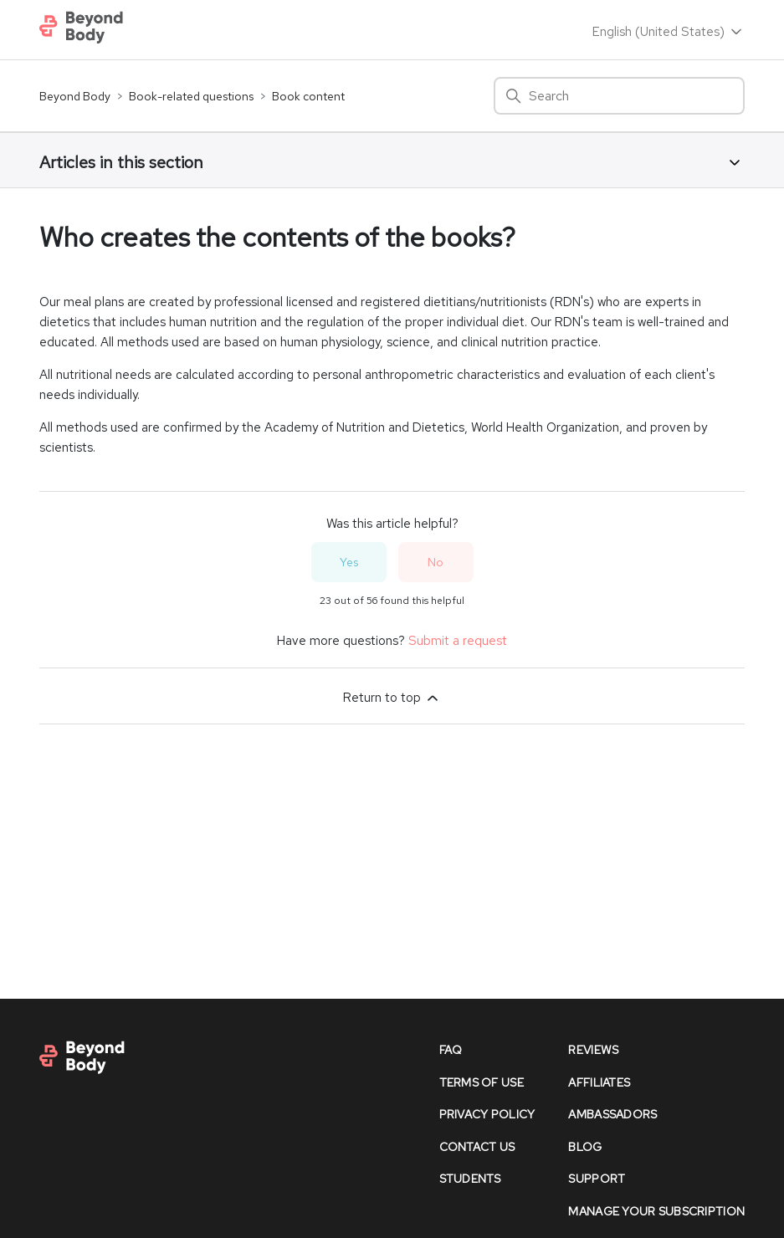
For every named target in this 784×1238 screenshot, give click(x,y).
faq (451, 1049)
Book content (308, 96)
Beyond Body (74, 96)
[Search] (619, 96)
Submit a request (457, 640)
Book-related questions (191, 96)
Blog (585, 1146)
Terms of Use (481, 1082)
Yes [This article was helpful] (349, 562)
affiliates (599, 1082)
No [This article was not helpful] (435, 562)
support (596, 1178)
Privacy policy (487, 1114)
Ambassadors (612, 1114)
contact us (477, 1146)
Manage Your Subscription (656, 1211)
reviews (593, 1049)
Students (470, 1178)
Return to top (392, 697)
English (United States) (668, 31)
